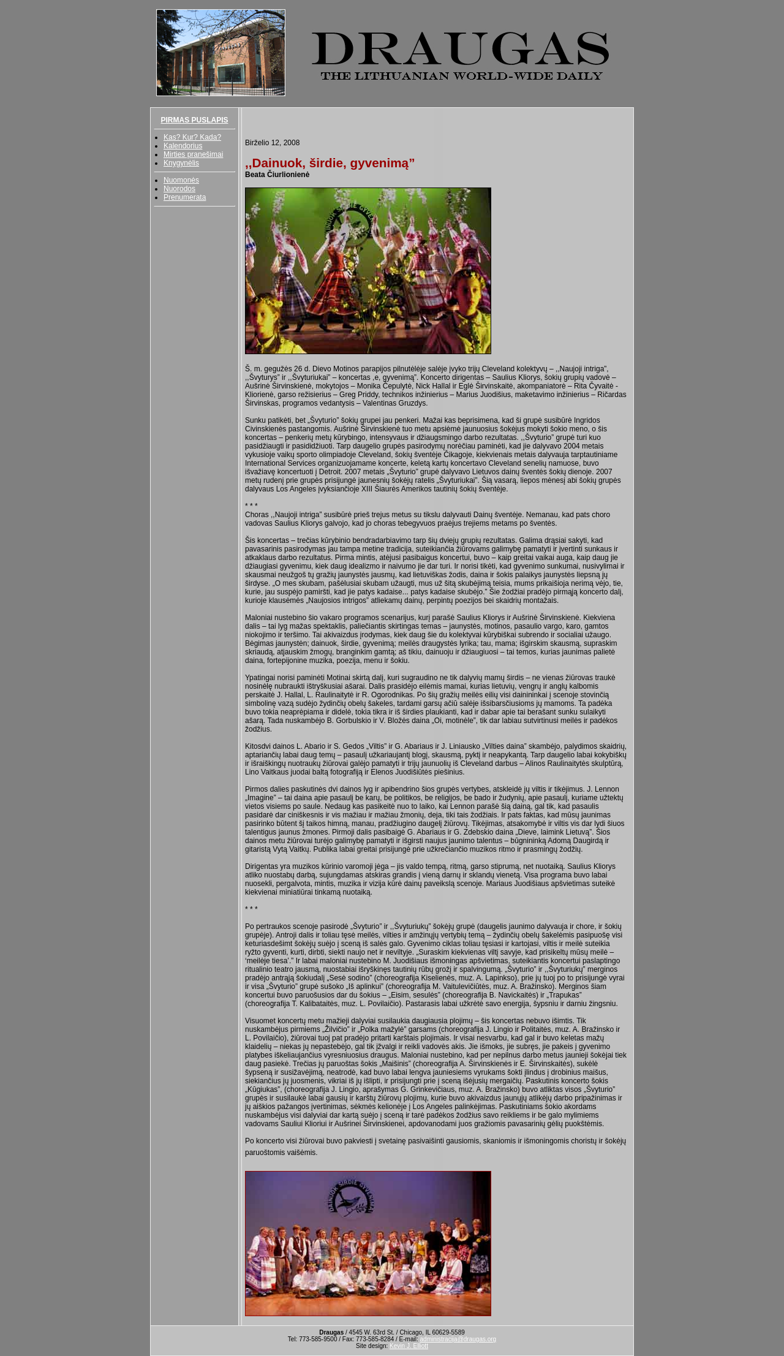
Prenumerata (185, 197)
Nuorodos (179, 188)
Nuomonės (181, 180)
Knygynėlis (181, 163)
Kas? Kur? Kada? (192, 137)
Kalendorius (183, 146)
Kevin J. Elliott (409, 1346)
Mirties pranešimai (193, 154)
